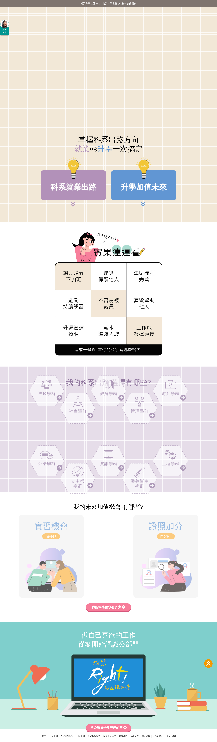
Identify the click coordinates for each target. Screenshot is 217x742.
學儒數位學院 (109, 736)
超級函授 (123, 736)
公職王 (43, 736)
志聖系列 (80, 736)
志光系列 (53, 736)
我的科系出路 (109, 3)
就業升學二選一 (89, 3)
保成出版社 (172, 736)
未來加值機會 (129, 3)
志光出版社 (158, 736)
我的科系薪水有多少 (108, 607)
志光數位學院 (94, 736)
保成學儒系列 (67, 736)
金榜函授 (134, 736)
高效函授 (146, 736)
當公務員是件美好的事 (108, 727)
